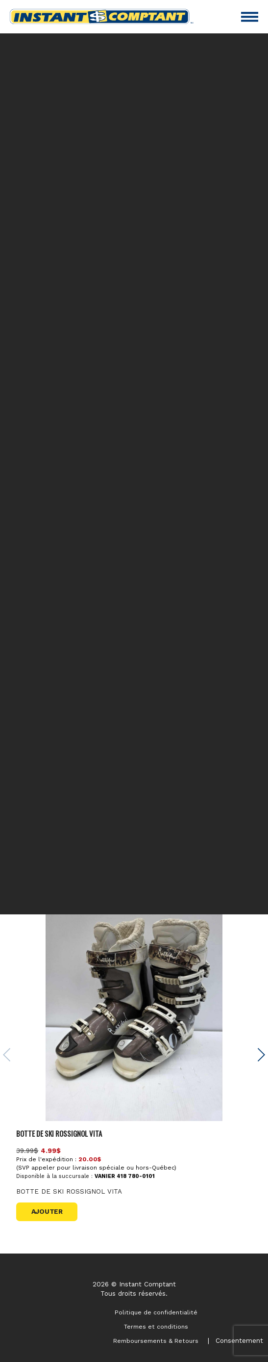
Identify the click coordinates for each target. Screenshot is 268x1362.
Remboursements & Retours (155, 1340)
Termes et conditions (156, 1326)
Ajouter (47, 1211)
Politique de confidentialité (156, 1312)
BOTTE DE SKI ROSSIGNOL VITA (59, 1133)
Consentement (239, 1340)
